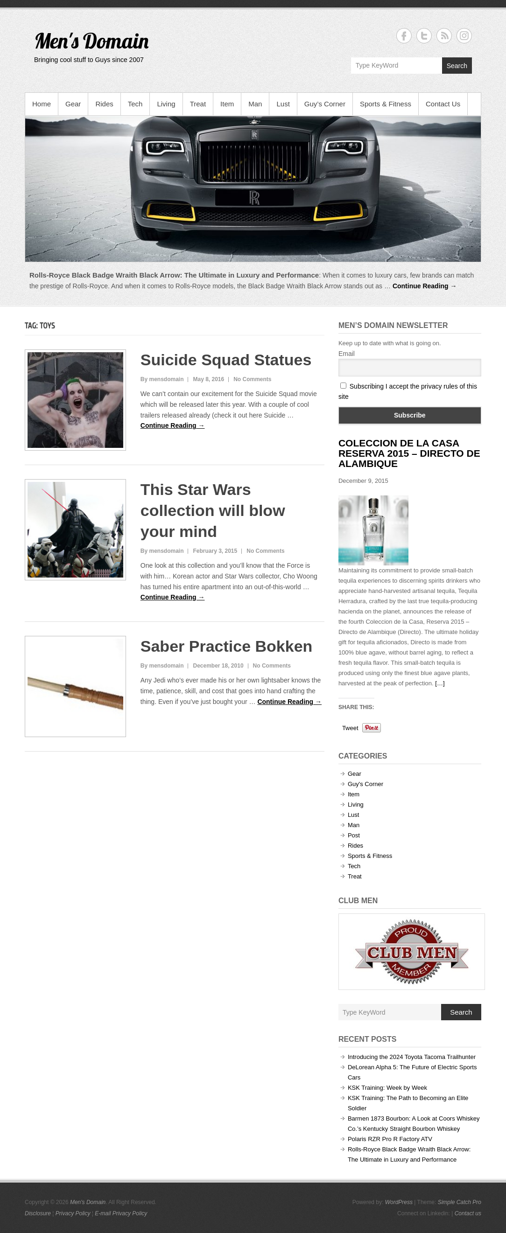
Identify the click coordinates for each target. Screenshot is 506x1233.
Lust (282, 104)
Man (255, 104)
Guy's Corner (365, 783)
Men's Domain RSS (444, 35)
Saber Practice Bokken (227, 646)
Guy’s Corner (324, 104)
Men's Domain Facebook (404, 35)
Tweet (350, 727)
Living (166, 104)
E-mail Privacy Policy (121, 1213)
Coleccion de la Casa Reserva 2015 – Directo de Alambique (409, 453)
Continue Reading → (425, 286)
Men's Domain (91, 41)
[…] (439, 683)
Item (227, 104)
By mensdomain (162, 379)
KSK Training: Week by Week (387, 1087)
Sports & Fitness (385, 104)
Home (41, 104)
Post (354, 835)
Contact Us (443, 104)
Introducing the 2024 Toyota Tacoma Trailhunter (412, 1056)
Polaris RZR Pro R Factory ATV (390, 1138)
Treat (198, 104)
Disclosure (38, 1213)
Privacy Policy (73, 1213)
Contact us (468, 1213)
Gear (73, 104)
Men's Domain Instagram (464, 35)
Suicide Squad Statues (226, 360)
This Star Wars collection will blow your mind (213, 510)
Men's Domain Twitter (424, 35)
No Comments (252, 379)
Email (346, 353)
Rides (104, 104)
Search (457, 66)
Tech (135, 104)
